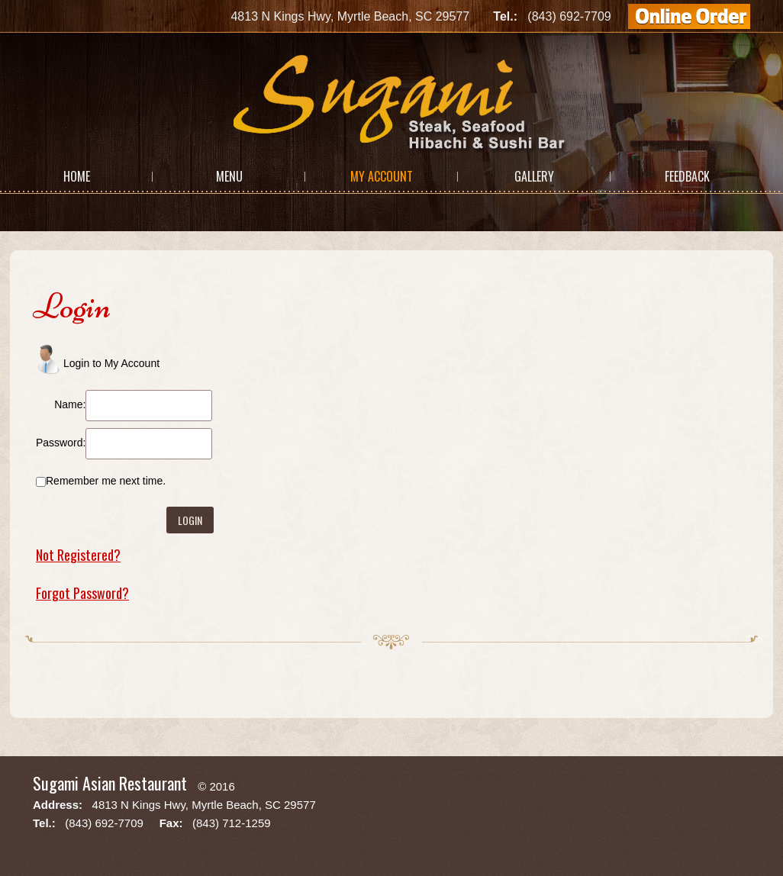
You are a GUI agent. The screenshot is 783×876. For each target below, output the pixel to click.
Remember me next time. (106, 481)
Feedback (687, 176)
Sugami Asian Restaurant (110, 783)
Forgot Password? (82, 593)
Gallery (534, 176)
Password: (60, 442)
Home (76, 176)
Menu (229, 176)
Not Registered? (78, 555)
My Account (381, 176)
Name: (69, 404)
